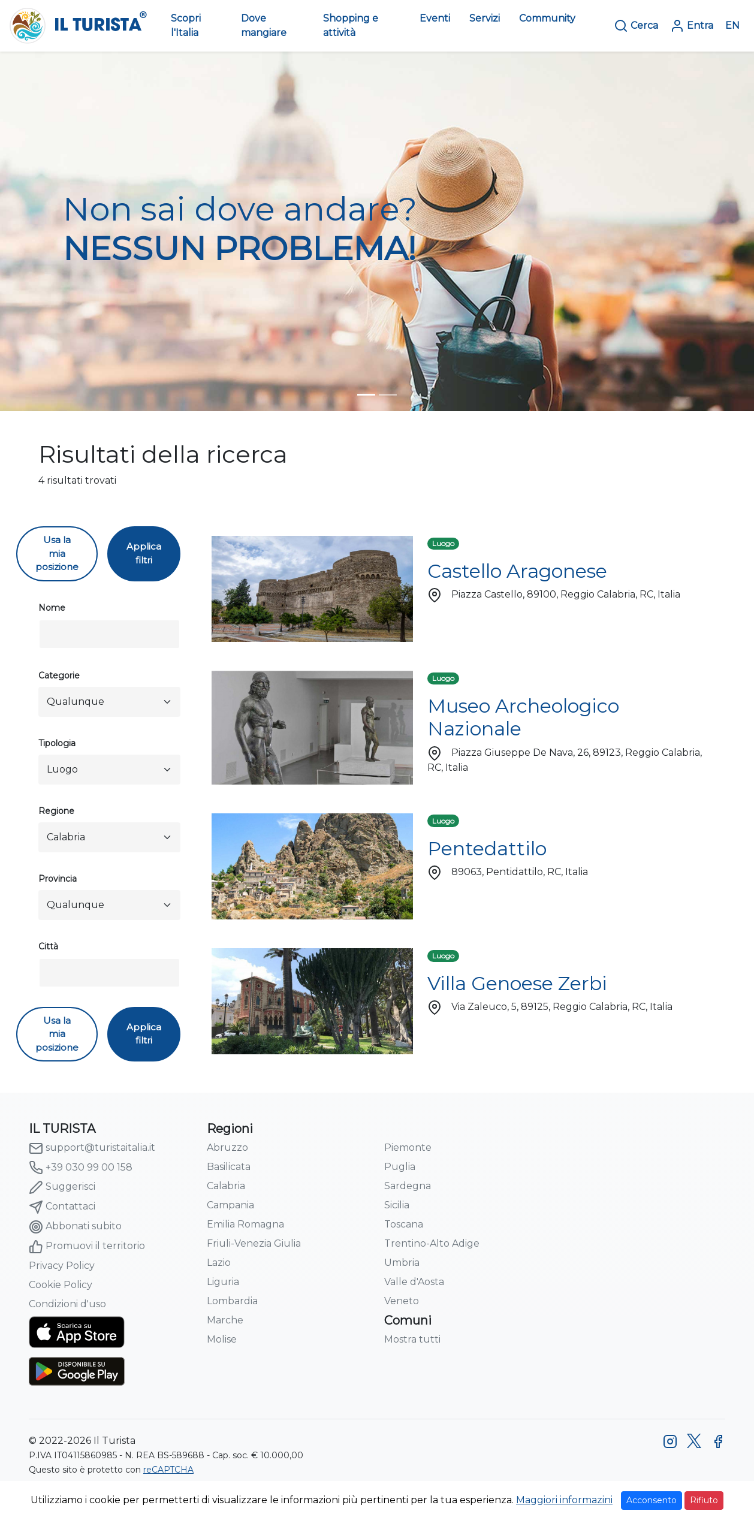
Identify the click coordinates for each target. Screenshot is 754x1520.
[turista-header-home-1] (366, 395)
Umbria (402, 1262)
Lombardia (232, 1301)
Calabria (226, 1186)
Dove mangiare (263, 25)
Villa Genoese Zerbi (517, 983)
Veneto (401, 1301)
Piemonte (408, 1147)
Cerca (636, 26)
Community (547, 18)
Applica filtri (143, 553)
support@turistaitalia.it (92, 1148)
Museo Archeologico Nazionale (523, 717)
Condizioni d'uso (67, 1304)
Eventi (435, 18)
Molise (222, 1339)
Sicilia (396, 1205)
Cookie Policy (60, 1284)
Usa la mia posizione (57, 553)
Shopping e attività (350, 25)
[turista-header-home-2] (388, 395)
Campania (230, 1205)
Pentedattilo (487, 848)
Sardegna (407, 1186)
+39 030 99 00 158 (80, 1167)
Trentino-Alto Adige (431, 1243)
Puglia (399, 1166)
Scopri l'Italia (186, 25)
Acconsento (651, 1500)
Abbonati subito (75, 1227)
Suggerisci (62, 1187)
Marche (225, 1320)
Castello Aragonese (517, 571)
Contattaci (62, 1207)
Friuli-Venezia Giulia (254, 1243)
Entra (691, 26)
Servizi (484, 18)
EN (732, 25)
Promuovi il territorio (87, 1246)
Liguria (223, 1281)
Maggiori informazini (564, 1500)
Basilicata (229, 1166)
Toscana (403, 1224)
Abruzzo (227, 1147)
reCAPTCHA (168, 1469)
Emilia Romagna (245, 1224)
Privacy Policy (62, 1265)
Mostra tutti (412, 1339)
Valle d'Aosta (414, 1281)
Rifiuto (704, 1500)
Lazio (219, 1262)
